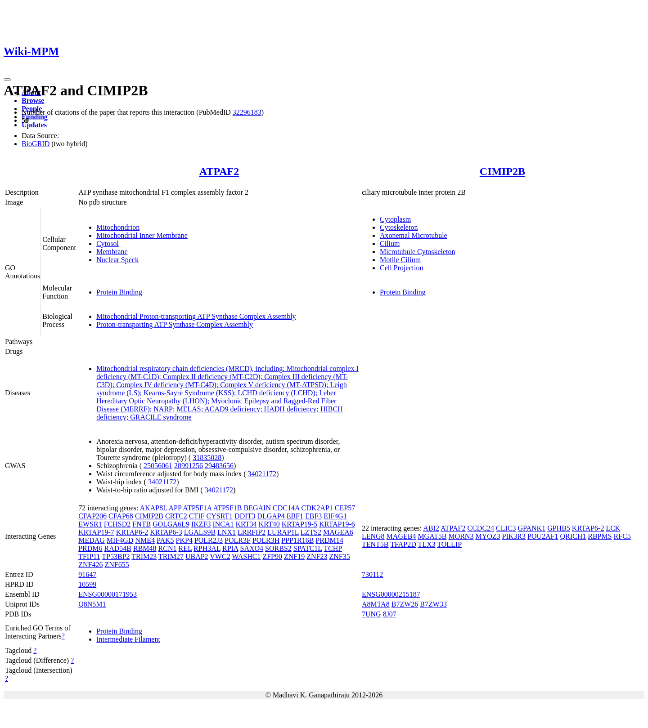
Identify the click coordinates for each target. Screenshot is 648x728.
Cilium (390, 243)
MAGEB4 (401, 536)
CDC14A (286, 508)
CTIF (197, 516)
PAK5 (165, 540)
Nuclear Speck (117, 260)
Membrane (111, 251)
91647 (87, 574)
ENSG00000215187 (391, 594)
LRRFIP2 (252, 532)
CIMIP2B (502, 171)
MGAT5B (432, 536)
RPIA (230, 548)
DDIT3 (244, 516)
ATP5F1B (227, 508)
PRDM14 (329, 540)
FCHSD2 (117, 524)
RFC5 (622, 536)
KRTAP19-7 (96, 532)
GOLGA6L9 (171, 524)
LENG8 (373, 536)
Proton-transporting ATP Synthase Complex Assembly (174, 324)
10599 (87, 584)
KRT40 (269, 524)
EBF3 (313, 516)
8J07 (389, 614)
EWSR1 (90, 524)
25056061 (158, 465)
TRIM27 (171, 556)
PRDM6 (90, 548)
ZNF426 (90, 564)
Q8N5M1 (92, 604)
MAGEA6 (338, 532)
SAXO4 (252, 548)
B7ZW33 (433, 604)
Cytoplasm (395, 219)
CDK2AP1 (317, 508)
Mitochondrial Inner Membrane (142, 235)
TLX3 (426, 544)
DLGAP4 (270, 516)
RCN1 (167, 548)
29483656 (219, 465)
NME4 (145, 540)
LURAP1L (283, 532)
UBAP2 (196, 556)
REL (185, 548)
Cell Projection (401, 268)
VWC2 (220, 556)
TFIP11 (89, 556)
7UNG (371, 614)
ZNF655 (116, 564)
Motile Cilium (400, 260)
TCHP (333, 548)
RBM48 (145, 548)
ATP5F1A (197, 508)
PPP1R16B (297, 540)
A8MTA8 (376, 604)
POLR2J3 (208, 540)
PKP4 (184, 540)
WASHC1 (246, 556)
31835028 (207, 457)
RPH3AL (207, 548)
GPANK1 (532, 528)
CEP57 (345, 508)
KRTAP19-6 (337, 524)
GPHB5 (558, 528)
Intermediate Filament (128, 639)
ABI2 (431, 528)
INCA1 (223, 524)
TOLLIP (449, 544)
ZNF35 (339, 556)
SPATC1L (307, 548)
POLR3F (238, 540)
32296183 (247, 112)
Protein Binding (119, 292)
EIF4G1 (335, 516)
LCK (613, 528)
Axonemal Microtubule (413, 235)
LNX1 (226, 532)
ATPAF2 (219, 171)
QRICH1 (573, 536)
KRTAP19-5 (300, 524)
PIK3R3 (514, 536)
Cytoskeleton (399, 227)
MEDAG (91, 540)
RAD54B (117, 548)
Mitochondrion (118, 227)
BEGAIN (257, 508)
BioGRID (36, 143)
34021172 (262, 474)
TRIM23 (144, 556)
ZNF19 (294, 556)
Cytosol (107, 243)
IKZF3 (201, 524)
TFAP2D (403, 544)
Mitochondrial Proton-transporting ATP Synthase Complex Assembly (196, 316)
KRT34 (246, 524)
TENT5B (375, 544)
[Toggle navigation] (7, 79)
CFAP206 (92, 516)
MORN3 (460, 536)
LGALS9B (200, 532)
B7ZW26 (405, 604)
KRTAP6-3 (166, 532)
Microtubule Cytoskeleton (417, 251)
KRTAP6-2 (132, 532)
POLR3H (265, 540)
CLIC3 (506, 528)
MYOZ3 (487, 536)
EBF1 (295, 516)
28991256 (188, 465)
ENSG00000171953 (107, 594)
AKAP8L (153, 508)
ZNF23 (316, 556)
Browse (33, 100)
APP (174, 508)
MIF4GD (120, 540)
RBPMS (600, 536)
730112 (372, 574)
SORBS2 (278, 548)
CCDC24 (480, 528)
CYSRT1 (220, 516)
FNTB (141, 524)
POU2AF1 (542, 536)
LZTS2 (311, 532)
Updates (34, 125)
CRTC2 (176, 516)
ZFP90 (272, 556)
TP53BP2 (116, 556)
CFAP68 (120, 516)
